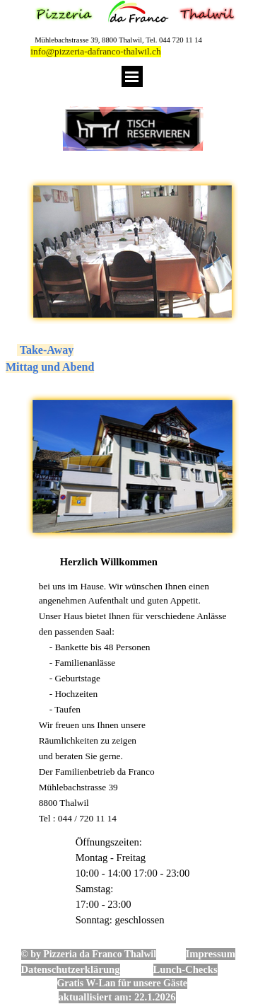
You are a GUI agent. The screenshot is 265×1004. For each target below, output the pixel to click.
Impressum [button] (211, 953)
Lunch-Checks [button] (185, 969)
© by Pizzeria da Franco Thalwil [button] (89, 954)
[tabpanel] (132, 359)
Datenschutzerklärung (70, 969)
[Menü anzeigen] (132, 76)
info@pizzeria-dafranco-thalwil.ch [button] (95, 51)
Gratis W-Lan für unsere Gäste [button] (122, 983)
